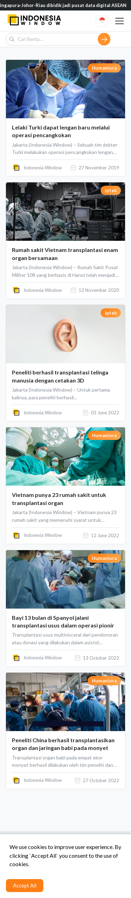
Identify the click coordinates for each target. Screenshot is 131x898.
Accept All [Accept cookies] (24, 885)
